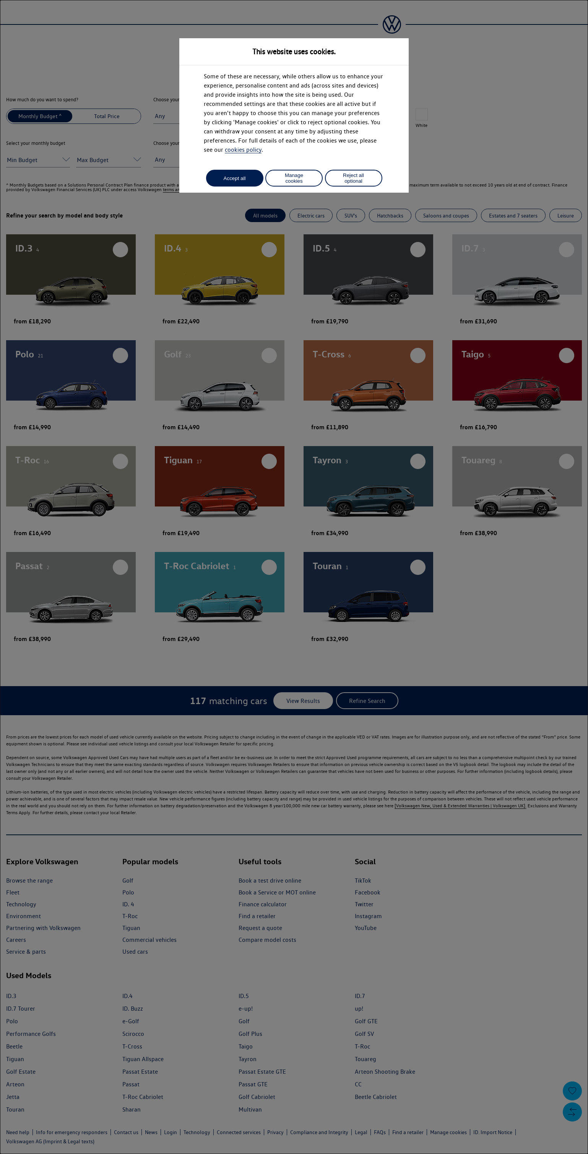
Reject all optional (353, 178)
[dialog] (294, 577)
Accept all (235, 178)
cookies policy (243, 149)
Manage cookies (294, 178)
